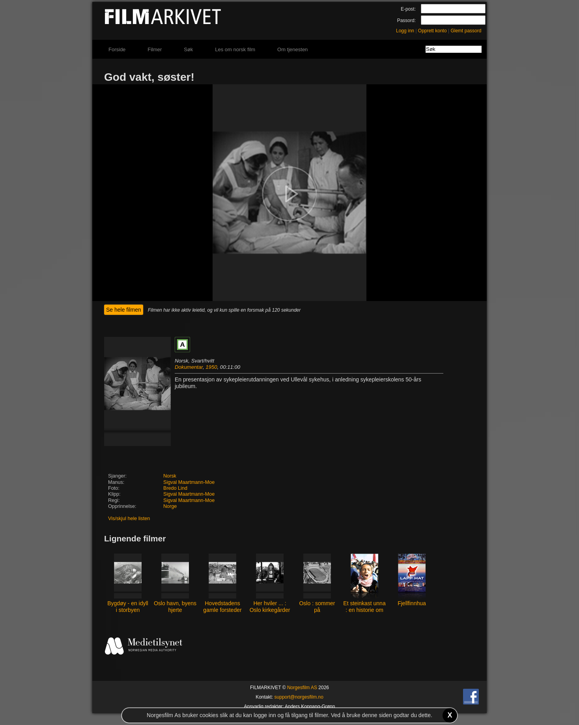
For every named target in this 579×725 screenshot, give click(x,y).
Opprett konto (432, 30)
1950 (211, 367)
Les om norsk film (235, 49)
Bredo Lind (175, 488)
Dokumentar (189, 367)
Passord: (406, 20)
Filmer (155, 49)
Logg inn (405, 30)
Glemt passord (465, 30)
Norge (170, 506)
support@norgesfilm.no (299, 697)
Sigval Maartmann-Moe (189, 482)
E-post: (408, 9)
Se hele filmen (123, 310)
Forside (116, 49)
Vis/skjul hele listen (129, 518)
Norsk (169, 476)
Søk (188, 49)
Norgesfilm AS (302, 687)
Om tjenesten (292, 49)
